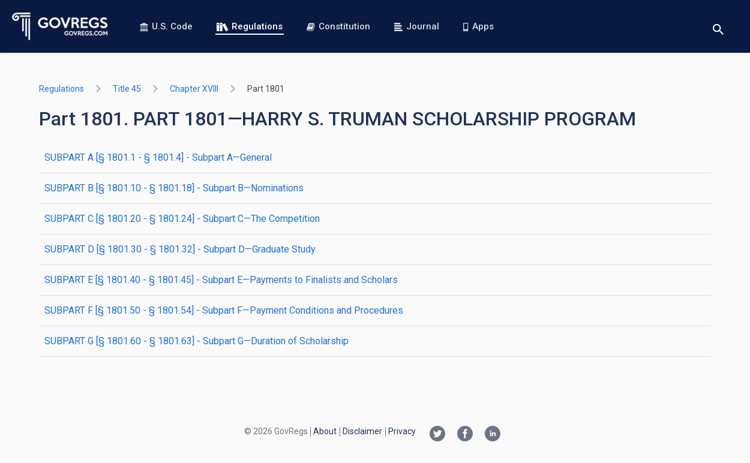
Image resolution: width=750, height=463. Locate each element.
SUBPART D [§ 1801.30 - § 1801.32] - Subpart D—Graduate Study (180, 249)
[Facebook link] (465, 435)
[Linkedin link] (492, 435)
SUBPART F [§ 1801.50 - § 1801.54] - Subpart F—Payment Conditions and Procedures (223, 310)
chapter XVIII (194, 89)
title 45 (127, 89)
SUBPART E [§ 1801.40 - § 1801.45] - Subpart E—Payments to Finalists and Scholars (221, 279)
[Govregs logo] (60, 26)
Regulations (250, 26)
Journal (416, 26)
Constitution (338, 26)
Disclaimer (362, 431)
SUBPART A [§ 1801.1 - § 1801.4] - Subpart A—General (158, 157)
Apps (478, 26)
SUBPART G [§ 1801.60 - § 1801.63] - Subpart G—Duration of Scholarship (196, 341)
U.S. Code (166, 26)
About (325, 431)
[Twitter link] (437, 435)
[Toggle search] (718, 27)
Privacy (402, 431)
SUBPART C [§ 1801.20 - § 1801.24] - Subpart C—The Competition (182, 218)
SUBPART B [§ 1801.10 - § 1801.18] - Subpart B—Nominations (174, 188)
